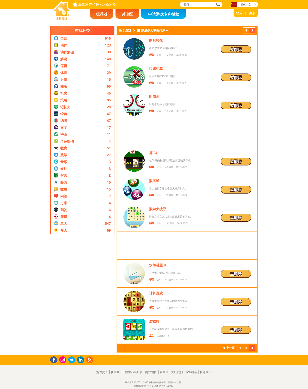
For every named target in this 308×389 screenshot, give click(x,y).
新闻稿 (164, 372)
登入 (239, 13)
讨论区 (127, 14)
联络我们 (117, 372)
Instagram (63, 359)
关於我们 (177, 372)
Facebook (55, 359)
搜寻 (217, 5)
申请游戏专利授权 (163, 14)
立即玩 (236, 49)
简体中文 (246, 4)
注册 (252, 13)
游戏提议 (102, 372)
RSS (90, 360)
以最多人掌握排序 (153, 30)
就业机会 (191, 372)
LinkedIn (81, 360)
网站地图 (151, 372)
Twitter (72, 360)
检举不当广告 (134, 372)
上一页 (246, 30)
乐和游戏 (58, 18)
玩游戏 (101, 14)
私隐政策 (206, 372)
